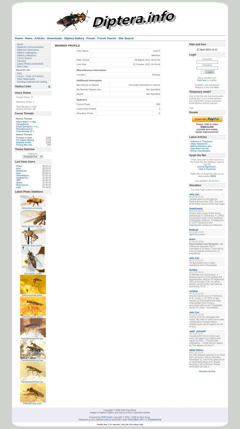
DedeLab (193, 230)
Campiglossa (22, 124)
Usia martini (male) (33, 273)
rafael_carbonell (197, 331)
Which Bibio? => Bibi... (27, 122)
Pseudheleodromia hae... (33, 338)
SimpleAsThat (154, 419)
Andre (192, 239)
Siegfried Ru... (23, 178)
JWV (18, 180)
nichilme (193, 291)
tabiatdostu (21, 171)
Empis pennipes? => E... (28, 126)
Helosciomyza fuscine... (33, 208)
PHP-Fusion (107, 417)
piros (18, 168)
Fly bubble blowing (25, 140)
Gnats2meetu (196, 208)
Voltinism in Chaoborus (201, 141)
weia (18, 173)
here (216, 87)
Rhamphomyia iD (24, 129)
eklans (19, 182)
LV (34, 109)
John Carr (194, 194)
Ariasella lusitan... (24, 142)
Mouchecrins (22, 185)
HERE (213, 176)
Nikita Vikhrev (196, 350)
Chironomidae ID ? (25, 131)
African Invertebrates (200, 151)
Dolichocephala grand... (33, 295)
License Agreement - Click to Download (207, 168)
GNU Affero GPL (136, 419)
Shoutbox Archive (207, 371)
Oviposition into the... (200, 148)
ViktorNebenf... (23, 175)
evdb (18, 187)
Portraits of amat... (25, 138)
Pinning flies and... (25, 145)
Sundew (193, 270)
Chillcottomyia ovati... (33, 403)
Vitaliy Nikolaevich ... (200, 144)
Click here (202, 80)
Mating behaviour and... (201, 146)
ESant (19, 166)
